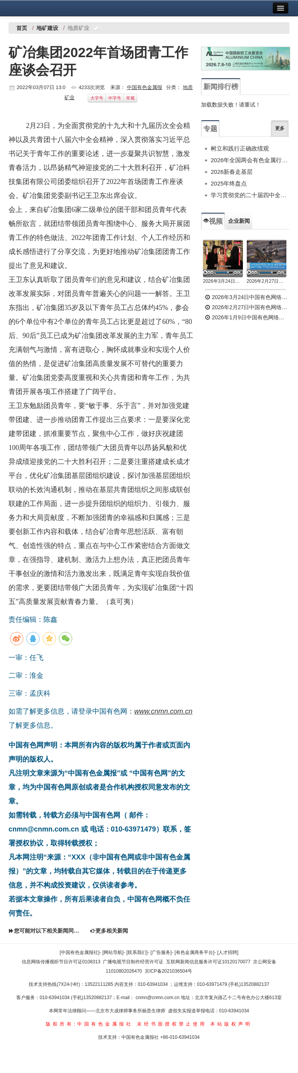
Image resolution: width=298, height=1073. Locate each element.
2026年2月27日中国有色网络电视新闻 (267, 281)
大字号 (96, 98)
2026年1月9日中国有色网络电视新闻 (247, 317)
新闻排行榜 (220, 87)
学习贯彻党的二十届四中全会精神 (250, 195)
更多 (279, 128)
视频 (213, 221)
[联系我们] (137, 952)
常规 (130, 98)
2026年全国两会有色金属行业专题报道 (250, 160)
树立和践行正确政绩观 (240, 148)
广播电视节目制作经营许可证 (133, 961)
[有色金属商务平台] (195, 952)
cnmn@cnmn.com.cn (158, 997)
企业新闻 (239, 221)
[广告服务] (161, 952)
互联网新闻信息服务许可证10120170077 (208, 961)
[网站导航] (113, 952)
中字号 (114, 98)
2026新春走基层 (232, 171)
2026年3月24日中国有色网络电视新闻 (223, 281)
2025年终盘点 (229, 183)
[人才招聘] (228, 952)
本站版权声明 (231, 1024)
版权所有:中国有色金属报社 (89, 1024)
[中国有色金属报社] (80, 952)
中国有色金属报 (144, 87)
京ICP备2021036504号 (168, 971)
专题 (210, 129)
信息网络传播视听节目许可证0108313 (61, 961)
